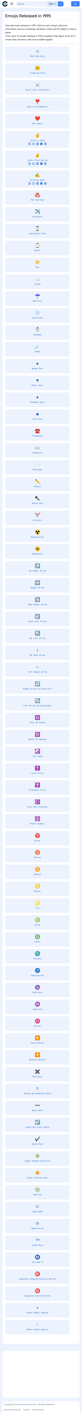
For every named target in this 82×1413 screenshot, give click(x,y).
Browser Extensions (12, 1410)
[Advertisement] (41, 1374)
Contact (26, 1410)
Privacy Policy (37, 1410)
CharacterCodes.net (27, 1404)
